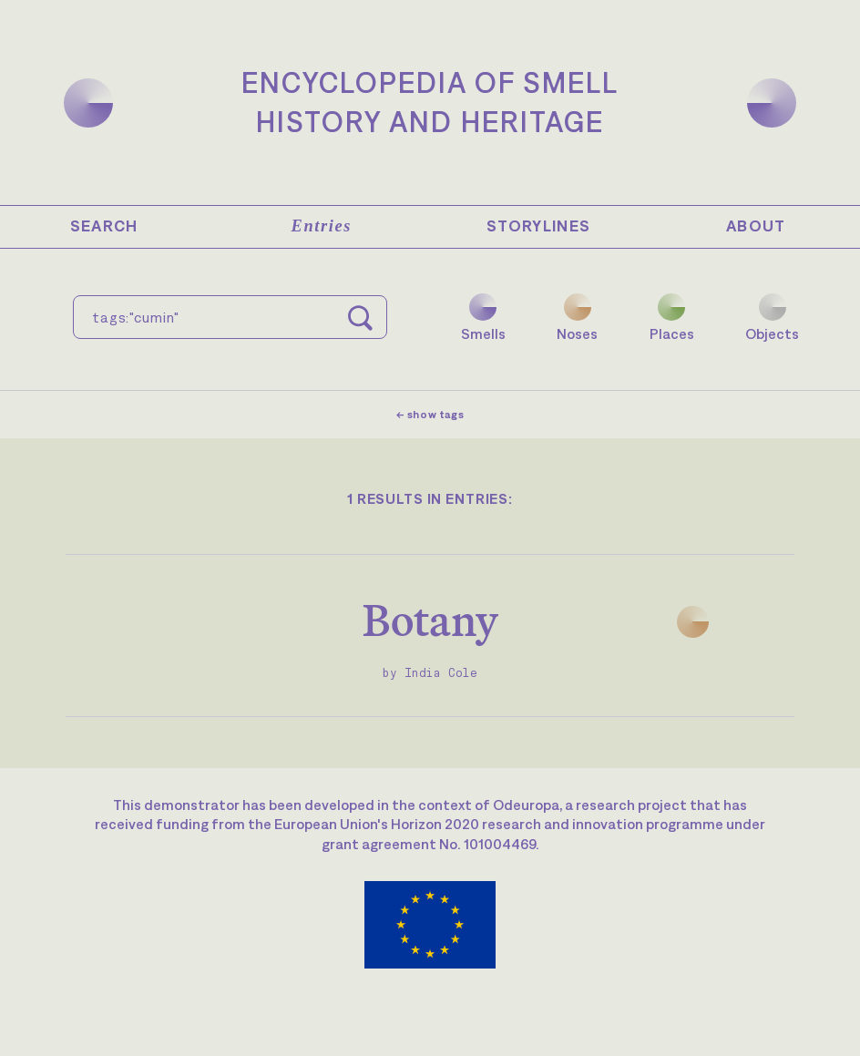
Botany (430, 620)
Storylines (538, 226)
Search (104, 226)
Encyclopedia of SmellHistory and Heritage (430, 102)
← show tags (430, 414)
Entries (322, 226)
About (756, 226)
